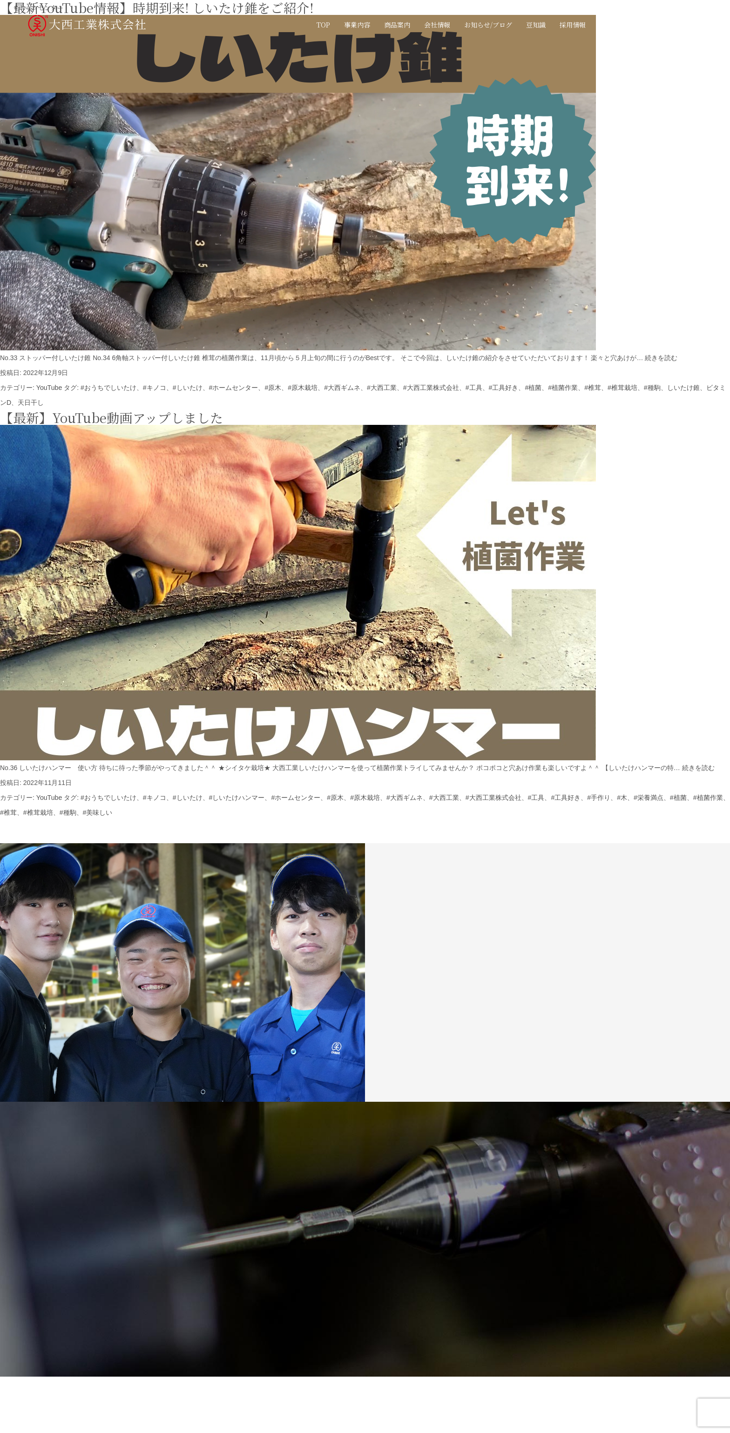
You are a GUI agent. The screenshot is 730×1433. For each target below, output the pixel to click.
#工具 (473, 387)
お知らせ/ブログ (488, 24)
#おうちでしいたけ (108, 387)
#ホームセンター (233, 387)
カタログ (703, 24)
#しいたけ (187, 387)
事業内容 (357, 24)
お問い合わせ (619, 24)
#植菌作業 (562, 387)
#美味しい (97, 812)
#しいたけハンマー (236, 797)
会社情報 (437, 24)
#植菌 (532, 387)
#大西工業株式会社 (431, 387)
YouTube (49, 387)
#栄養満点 (648, 797)
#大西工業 (381, 387)
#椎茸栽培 (622, 387)
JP (656, 24)
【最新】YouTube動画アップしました (111, 417)
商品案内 (397, 24)
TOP (323, 24)
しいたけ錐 (682, 387)
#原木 (272, 387)
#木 (621, 797)
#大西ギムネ (342, 387)
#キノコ (154, 387)
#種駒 (651, 387)
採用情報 (573, 24)
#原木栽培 (302, 387)
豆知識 (536, 24)
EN (671, 24)
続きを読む (661, 358)
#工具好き (503, 387)
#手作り (598, 797)
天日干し (31, 402)
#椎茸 (592, 387)
